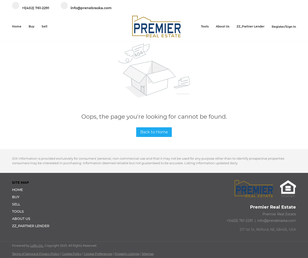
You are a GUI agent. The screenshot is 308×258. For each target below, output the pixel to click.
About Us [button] (222, 26)
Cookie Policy (72, 254)
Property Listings (127, 254)
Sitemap (148, 254)
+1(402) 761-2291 (239, 220)
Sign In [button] (291, 26)
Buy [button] (31, 26)
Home (16, 26)
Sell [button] (44, 26)
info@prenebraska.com (276, 220)
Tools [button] (205, 26)
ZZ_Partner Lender (250, 26)
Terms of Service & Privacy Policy (35, 254)
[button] (32, 189)
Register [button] (278, 26)
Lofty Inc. (37, 245)
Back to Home (154, 132)
